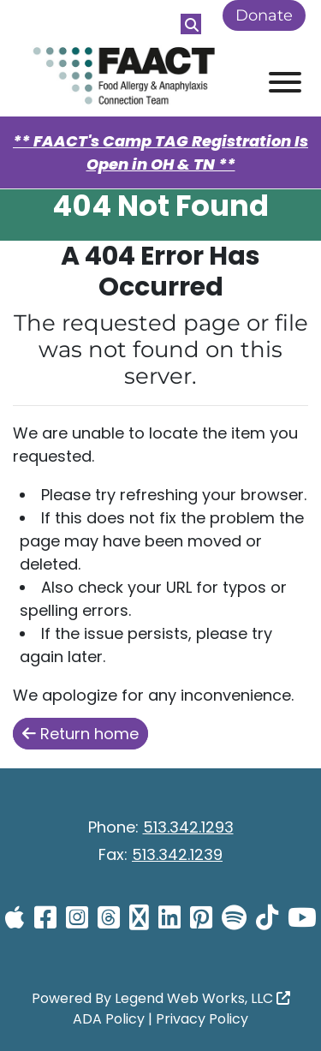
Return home (80, 733)
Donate (264, 15)
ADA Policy (109, 1019)
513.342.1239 (177, 854)
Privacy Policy (202, 1019)
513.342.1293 (188, 827)
